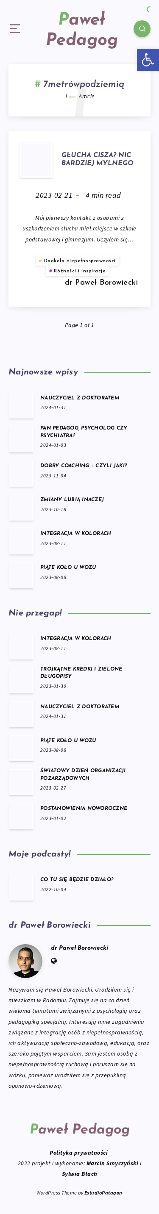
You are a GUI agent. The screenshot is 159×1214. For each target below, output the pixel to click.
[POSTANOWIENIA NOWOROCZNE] (21, 815)
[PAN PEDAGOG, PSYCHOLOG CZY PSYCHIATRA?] (21, 438)
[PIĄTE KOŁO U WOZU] (21, 574)
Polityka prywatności (79, 1152)
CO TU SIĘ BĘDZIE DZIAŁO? (76, 879)
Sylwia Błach (80, 1174)
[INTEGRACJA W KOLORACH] (21, 540)
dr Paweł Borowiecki (79, 948)
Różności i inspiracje (80, 271)
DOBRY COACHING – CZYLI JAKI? (83, 465)
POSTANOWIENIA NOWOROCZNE (83, 808)
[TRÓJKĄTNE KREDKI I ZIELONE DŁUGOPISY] (21, 679)
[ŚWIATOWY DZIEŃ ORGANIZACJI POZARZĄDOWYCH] (21, 781)
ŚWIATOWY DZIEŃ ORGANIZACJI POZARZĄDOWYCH (83, 774)
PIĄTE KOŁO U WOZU (68, 567)
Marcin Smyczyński (112, 1163)
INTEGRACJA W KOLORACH (75, 533)
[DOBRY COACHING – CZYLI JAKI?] (21, 473)
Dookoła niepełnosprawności (80, 260)
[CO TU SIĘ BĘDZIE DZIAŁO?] (21, 887)
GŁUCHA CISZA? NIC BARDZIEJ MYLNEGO (97, 159)
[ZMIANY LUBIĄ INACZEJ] (21, 507)
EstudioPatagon (103, 1192)
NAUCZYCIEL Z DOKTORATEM (79, 398)
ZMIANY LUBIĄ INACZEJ (72, 499)
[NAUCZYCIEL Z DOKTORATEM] (21, 405)
